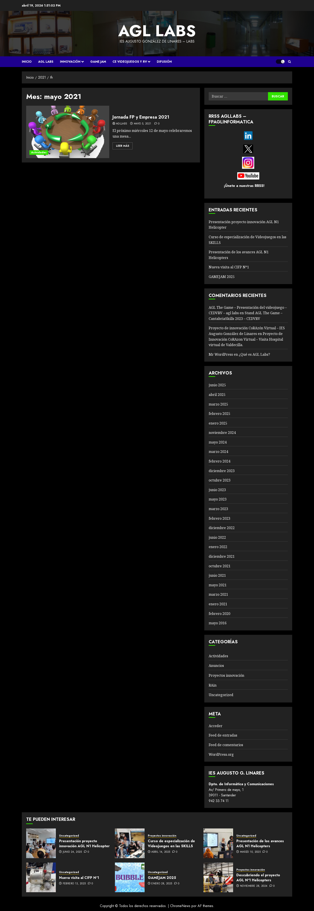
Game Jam (98, 61)
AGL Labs (45, 61)
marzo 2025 (218, 404)
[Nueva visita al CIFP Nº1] (41, 877)
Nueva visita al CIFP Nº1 (229, 267)
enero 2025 (218, 423)
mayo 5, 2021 (142, 124)
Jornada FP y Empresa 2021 (141, 117)
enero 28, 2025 (161, 883)
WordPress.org (221, 754)
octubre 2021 (219, 566)
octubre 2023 (219, 480)
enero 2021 (218, 604)
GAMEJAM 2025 (222, 276)
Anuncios (216, 665)
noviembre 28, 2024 (253, 886)
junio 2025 (217, 385)
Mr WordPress (221, 354)
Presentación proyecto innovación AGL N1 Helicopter (84, 843)
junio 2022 (217, 537)
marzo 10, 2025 (250, 852)
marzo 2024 (218, 451)
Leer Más (122, 146)
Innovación (70, 61)
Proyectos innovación (226, 675)
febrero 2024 (219, 461)
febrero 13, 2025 (74, 883)
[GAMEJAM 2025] (130, 877)
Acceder (215, 725)
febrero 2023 (219, 518)
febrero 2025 (219, 413)
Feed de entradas (223, 735)
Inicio (27, 61)
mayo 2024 (218, 442)
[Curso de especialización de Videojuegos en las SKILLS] (130, 843)
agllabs (121, 124)
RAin (213, 685)
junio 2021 (217, 575)
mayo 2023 (218, 499)
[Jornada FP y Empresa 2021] (67, 132)
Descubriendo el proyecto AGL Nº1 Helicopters (258, 877)
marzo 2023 (218, 508)
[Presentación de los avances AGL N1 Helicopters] (218, 843)
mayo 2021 (218, 585)
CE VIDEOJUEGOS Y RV (130, 61)
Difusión (164, 61)
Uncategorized (221, 694)
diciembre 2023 (222, 470)
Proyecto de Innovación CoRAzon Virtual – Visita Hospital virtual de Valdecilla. (246, 339)
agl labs (157, 30)
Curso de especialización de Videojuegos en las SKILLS (171, 843)
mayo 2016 (218, 623)
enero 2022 (218, 546)
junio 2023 (217, 489)
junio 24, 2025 (72, 852)
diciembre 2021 (222, 556)
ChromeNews (180, 905)
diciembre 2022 (222, 527)
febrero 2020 (219, 613)
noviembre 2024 (222, 432)
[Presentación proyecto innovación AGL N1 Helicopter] (41, 843)
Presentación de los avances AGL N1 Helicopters (260, 843)
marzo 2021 (218, 594)
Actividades (38, 152)
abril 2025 (217, 394)
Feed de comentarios (226, 744)
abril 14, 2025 (160, 852)
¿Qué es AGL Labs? (254, 354)
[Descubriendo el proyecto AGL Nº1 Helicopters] (218, 877)
